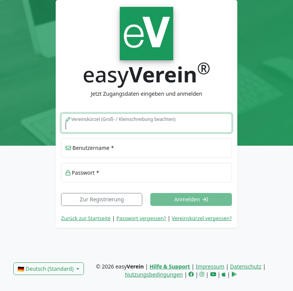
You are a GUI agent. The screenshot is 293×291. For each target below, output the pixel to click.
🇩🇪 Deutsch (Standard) (46, 268)
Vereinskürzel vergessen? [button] (202, 218)
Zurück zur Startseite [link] (86, 218)
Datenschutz (245, 266)
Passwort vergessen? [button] (141, 218)
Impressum (210, 266)
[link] (146, 32)
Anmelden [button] (191, 199)
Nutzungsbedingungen (154, 274)
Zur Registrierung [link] (102, 199)
